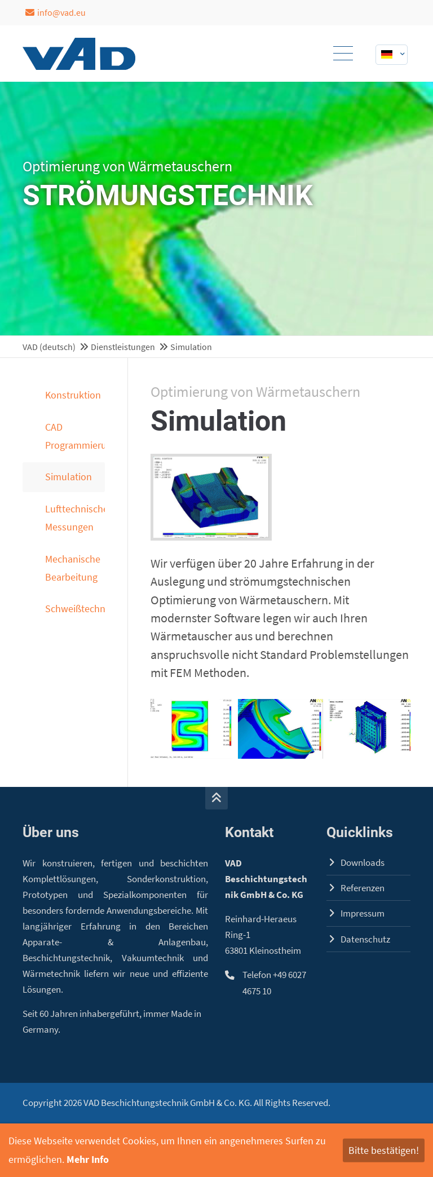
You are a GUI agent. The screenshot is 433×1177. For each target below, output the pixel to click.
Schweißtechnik (75, 608)
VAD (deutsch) (49, 346)
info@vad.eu (55, 12)
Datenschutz (365, 939)
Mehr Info (88, 1159)
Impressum (363, 913)
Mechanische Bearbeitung (72, 567)
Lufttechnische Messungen (75, 517)
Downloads (363, 863)
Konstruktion (73, 394)
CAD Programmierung (75, 436)
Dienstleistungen (123, 346)
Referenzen (363, 888)
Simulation (68, 476)
